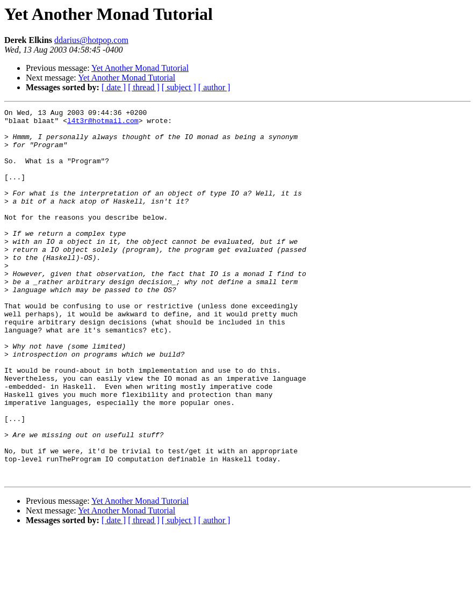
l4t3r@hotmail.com (103, 123)
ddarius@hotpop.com (91, 40)
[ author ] (214, 87)
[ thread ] (144, 87)
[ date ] (114, 87)
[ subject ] (179, 87)
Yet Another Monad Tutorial (140, 68)
